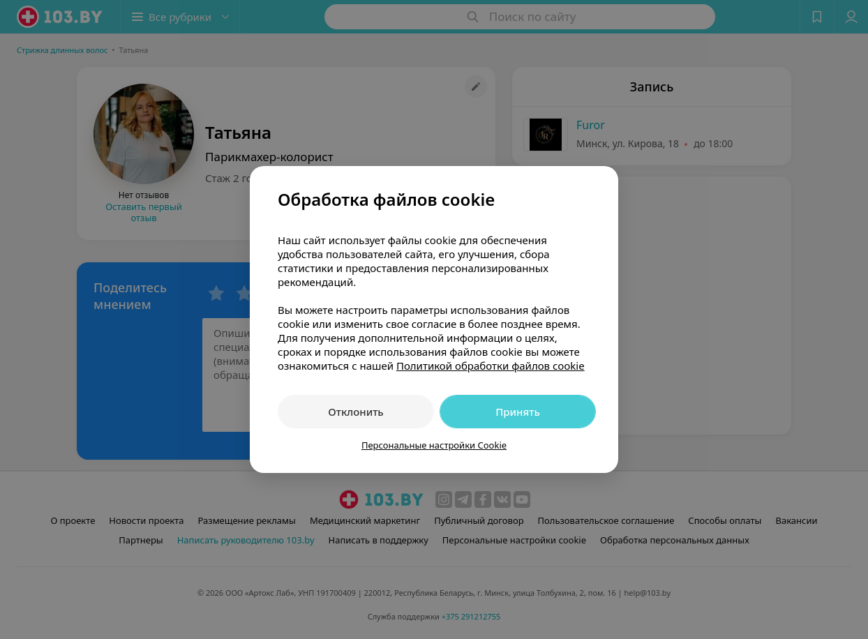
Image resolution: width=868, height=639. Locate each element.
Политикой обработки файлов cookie (490, 366)
